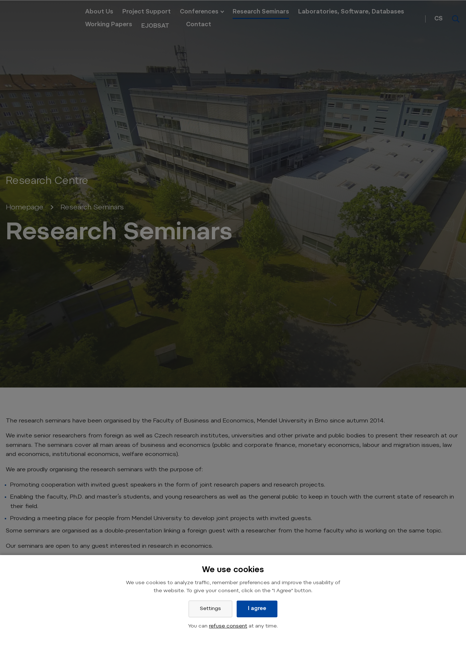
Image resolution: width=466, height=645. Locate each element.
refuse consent (228, 626)
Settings (210, 608)
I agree (257, 608)
